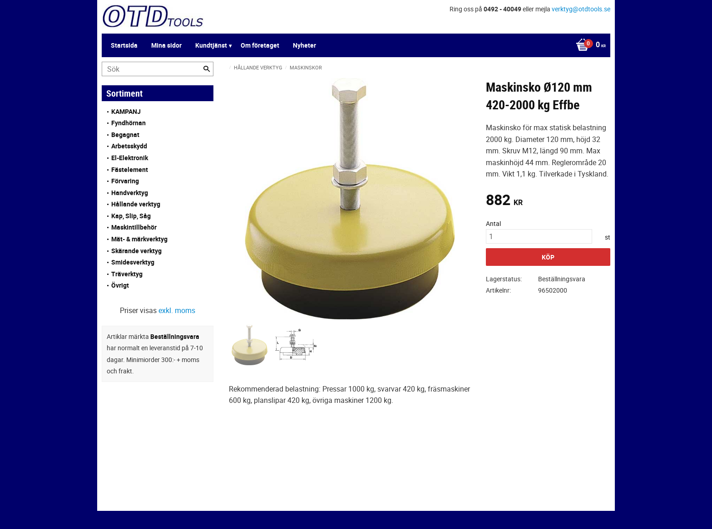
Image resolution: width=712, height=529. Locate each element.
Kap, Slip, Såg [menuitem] (131, 215)
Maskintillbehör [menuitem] (134, 227)
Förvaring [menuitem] (125, 180)
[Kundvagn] (588, 45)
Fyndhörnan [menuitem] (128, 122)
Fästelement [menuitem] (129, 169)
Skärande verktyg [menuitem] (136, 250)
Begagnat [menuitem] (125, 134)
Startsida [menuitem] (124, 45)
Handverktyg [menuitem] (129, 192)
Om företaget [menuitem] (260, 45)
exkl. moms (176, 310)
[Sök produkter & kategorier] (157, 69)
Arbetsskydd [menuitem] (129, 146)
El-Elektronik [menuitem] (129, 157)
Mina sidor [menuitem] (166, 45)
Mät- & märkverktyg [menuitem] (139, 239)
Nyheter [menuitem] (304, 45)
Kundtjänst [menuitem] (211, 45)
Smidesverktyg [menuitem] (132, 262)
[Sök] (206, 69)
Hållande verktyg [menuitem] (135, 204)
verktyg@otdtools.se (581, 9)
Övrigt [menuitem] (120, 285)
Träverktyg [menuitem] (127, 273)
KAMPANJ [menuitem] (126, 111)
